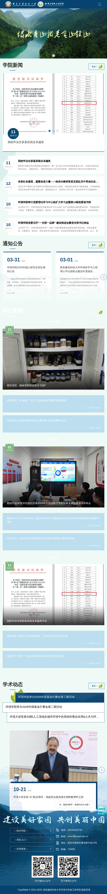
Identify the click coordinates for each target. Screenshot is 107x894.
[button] (53, 55)
